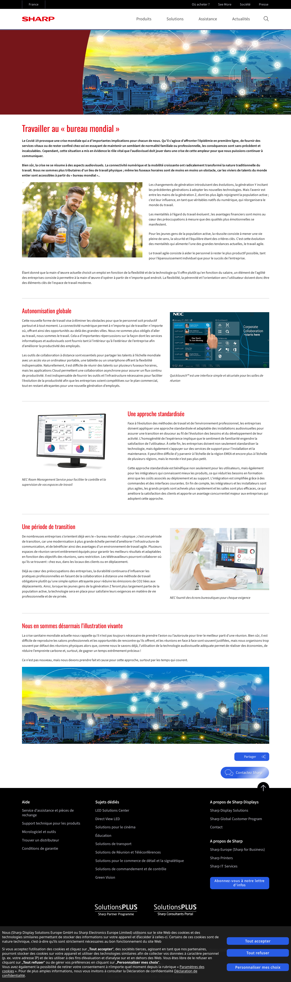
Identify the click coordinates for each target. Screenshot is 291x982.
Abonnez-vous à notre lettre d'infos (239, 883)
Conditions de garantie (40, 848)
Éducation (103, 835)
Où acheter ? (201, 4)
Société (245, 4)
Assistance (209, 19)
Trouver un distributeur (40, 840)
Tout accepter (258, 941)
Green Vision (105, 877)
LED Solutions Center (112, 810)
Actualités (241, 19)
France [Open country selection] (33, 4)
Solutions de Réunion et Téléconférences (128, 852)
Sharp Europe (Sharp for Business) (237, 849)
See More (225, 4)
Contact (216, 827)
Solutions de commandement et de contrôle (130, 869)
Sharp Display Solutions (229, 810)
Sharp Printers (221, 858)
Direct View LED (107, 819)
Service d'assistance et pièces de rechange (48, 813)
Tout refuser (257, 953)
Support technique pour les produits (51, 823)
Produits (144, 19)
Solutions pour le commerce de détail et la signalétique (139, 860)
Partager (255, 756)
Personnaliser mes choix (257, 967)
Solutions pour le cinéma (115, 827)
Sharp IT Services (224, 866)
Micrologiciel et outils (39, 831)
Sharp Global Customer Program (236, 819)
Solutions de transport (113, 844)
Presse (264, 4)
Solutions (176, 19)
